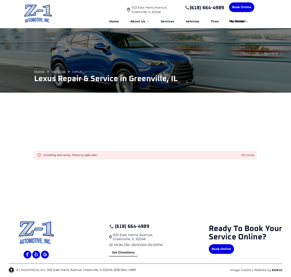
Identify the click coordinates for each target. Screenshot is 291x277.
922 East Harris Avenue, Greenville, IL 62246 (133, 237)
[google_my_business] (45, 255)
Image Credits (240, 270)
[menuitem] (114, 21)
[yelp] (36, 255)
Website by (262, 270)
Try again (247, 155)
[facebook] (27, 255)
